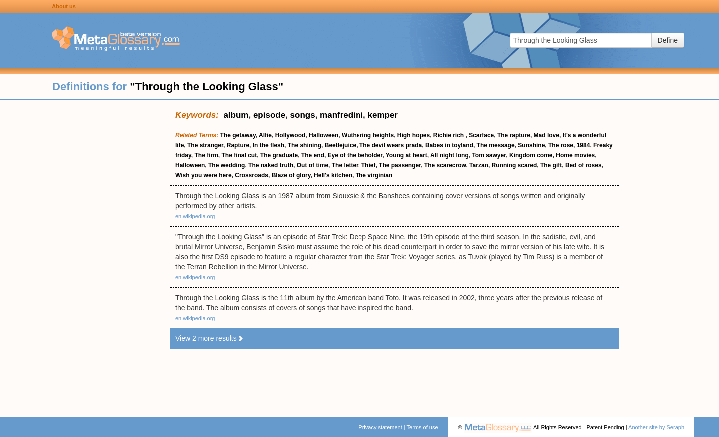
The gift (551, 165)
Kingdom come (531, 155)
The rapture (513, 135)
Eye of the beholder (355, 155)
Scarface (481, 135)
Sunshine (531, 145)
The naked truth (270, 165)
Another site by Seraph (656, 427)
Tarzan (478, 165)
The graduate (279, 155)
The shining (304, 145)
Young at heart (406, 155)
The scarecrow (445, 165)
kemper (382, 115)
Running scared (514, 165)
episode (269, 115)
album (235, 115)
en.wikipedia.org (195, 216)
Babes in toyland (449, 145)
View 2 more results (209, 338)
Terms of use (422, 427)
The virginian (374, 175)
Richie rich (449, 135)
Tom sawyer (489, 155)
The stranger (205, 145)
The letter (345, 165)
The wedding (226, 165)
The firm (206, 155)
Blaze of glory (291, 175)
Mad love (546, 135)
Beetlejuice (340, 145)
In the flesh (268, 145)
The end (312, 155)
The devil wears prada (391, 145)
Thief (368, 165)
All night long (449, 155)
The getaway (238, 135)
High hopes (413, 135)
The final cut (239, 155)
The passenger (400, 165)
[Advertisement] (85, 255)
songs (302, 115)
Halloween (323, 135)
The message (496, 145)
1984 (583, 145)
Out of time (312, 165)
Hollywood (290, 135)
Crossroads (251, 175)
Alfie (265, 135)
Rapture (238, 145)
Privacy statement (380, 427)
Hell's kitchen (333, 175)
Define (668, 40)
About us (64, 6)
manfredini (341, 115)
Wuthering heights (368, 135)
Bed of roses (583, 165)
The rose (560, 145)
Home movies (575, 155)
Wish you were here (203, 175)
